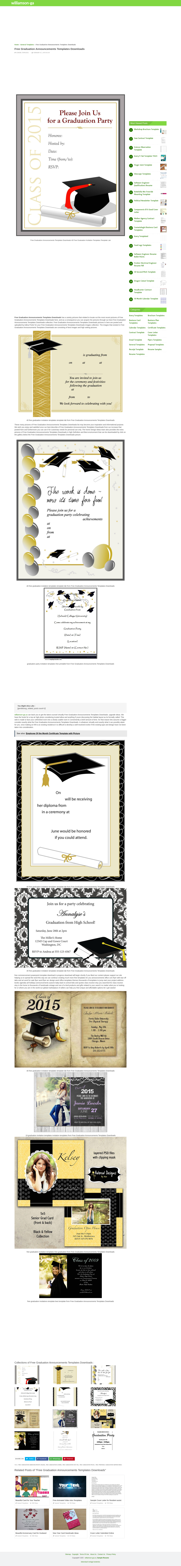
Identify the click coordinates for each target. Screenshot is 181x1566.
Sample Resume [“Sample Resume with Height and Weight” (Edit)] (103, 1558)
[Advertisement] (89, 25)
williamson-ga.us (20, 715)
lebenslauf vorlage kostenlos (90, 1562)
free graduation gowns (54, 1465)
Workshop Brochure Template (146, 129)
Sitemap (68, 1554)
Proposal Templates (156, 345)
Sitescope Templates (142, 174)
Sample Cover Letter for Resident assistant (107, 1500)
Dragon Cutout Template (144, 281)
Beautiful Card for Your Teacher (27, 1500)
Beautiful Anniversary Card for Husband (30, 1533)
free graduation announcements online (31, 1465)
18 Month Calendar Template (146, 299)
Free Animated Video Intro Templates (67, 1500)
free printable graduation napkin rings (109, 1465)
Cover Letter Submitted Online (102, 1533)
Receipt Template (136, 349)
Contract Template (136, 332)
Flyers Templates (155, 340)
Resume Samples (155, 349)
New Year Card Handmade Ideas (66, 1533)
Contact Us (101, 1554)
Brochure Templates (156, 315)
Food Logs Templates (142, 245)
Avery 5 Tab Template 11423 (145, 156)
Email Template (135, 340)
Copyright (75, 1554)
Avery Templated (141, 236)
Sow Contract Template (143, 138)
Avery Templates (136, 315)
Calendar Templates (137, 328)
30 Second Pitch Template (145, 272)
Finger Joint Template (143, 165)
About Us (93, 1554)
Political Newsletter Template (146, 201)
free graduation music (87, 1465)
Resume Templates (137, 354)
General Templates (22, 52)
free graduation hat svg (70, 1465)
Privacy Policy (111, 1554)
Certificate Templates (156, 328)
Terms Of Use (84, 1554)
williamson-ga (27, 3)
